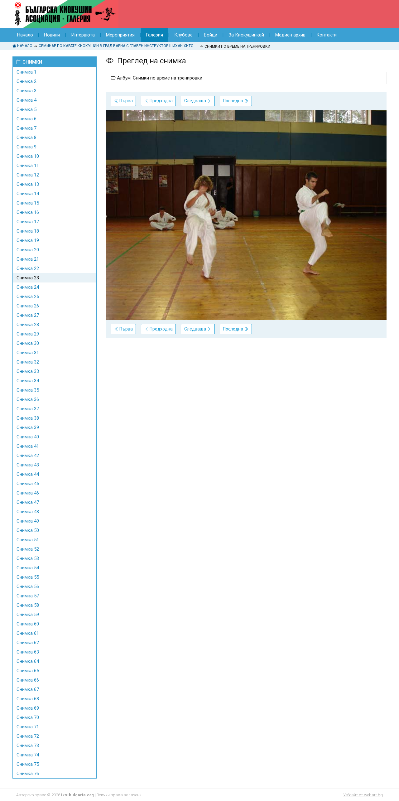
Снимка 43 (28, 465)
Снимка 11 (28, 165)
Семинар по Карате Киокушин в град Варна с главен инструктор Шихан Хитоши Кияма (118, 46)
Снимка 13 (28, 184)
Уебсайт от (363, 795)
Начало (25, 35)
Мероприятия (120, 35)
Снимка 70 (28, 717)
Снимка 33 (28, 371)
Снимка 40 (28, 437)
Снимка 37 (28, 409)
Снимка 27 (28, 315)
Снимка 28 (28, 324)
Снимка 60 (28, 624)
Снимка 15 (28, 203)
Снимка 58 (28, 605)
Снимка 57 (28, 596)
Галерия (154, 35)
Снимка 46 (28, 493)
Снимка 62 (28, 642)
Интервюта (83, 35)
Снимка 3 (26, 91)
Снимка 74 (28, 755)
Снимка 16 (28, 212)
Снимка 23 (28, 278)
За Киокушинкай (246, 35)
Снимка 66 (28, 680)
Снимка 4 (26, 100)
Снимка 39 (28, 427)
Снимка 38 (28, 418)
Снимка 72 (28, 736)
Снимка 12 (28, 175)
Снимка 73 (28, 745)
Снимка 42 (28, 455)
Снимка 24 (28, 287)
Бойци (211, 35)
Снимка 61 (28, 633)
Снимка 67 (28, 689)
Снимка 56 (28, 586)
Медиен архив (291, 35)
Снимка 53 (28, 558)
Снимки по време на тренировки (167, 78)
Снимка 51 (28, 540)
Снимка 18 (28, 231)
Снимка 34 (28, 381)
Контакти (327, 35)
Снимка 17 (28, 221)
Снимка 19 (28, 240)
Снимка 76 (28, 773)
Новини (52, 35)
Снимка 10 (28, 156)
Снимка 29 (28, 334)
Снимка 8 (26, 137)
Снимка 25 (28, 296)
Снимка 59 (28, 614)
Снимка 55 (28, 577)
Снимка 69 (28, 708)
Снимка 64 (28, 661)
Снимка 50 (28, 530)
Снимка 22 (28, 268)
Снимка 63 (28, 652)
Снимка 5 (26, 109)
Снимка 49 (28, 521)
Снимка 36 (28, 399)
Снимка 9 (26, 147)
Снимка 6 (26, 119)
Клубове (184, 35)
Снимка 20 (28, 250)
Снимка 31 (28, 352)
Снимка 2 (26, 81)
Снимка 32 (28, 362)
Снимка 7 (26, 128)
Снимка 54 (28, 568)
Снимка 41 (28, 446)
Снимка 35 (28, 390)
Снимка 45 (28, 483)
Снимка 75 (28, 764)
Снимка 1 (26, 72)
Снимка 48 (28, 511)
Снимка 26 (28, 306)
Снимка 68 (28, 699)
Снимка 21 (28, 259)
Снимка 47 (28, 502)
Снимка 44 (28, 474)
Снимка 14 (28, 193)
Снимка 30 (28, 343)
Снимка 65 (28, 670)
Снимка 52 (28, 549)
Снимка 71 (28, 727)
